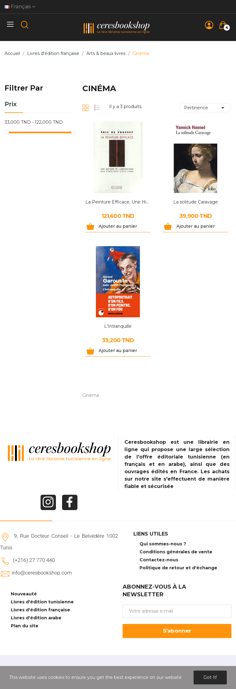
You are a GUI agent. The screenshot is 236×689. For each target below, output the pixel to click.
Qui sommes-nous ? (163, 544)
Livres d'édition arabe (36, 618)
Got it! (210, 677)
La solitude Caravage (195, 202)
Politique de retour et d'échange (178, 568)
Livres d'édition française (40, 610)
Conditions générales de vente (176, 552)
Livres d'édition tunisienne (42, 602)
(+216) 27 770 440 (34, 560)
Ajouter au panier (118, 226)
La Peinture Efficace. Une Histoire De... (118, 202)
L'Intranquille (118, 326)
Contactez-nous (159, 560)
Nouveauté (24, 594)
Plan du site (24, 626)
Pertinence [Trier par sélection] (205, 107)
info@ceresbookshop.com (42, 573)
